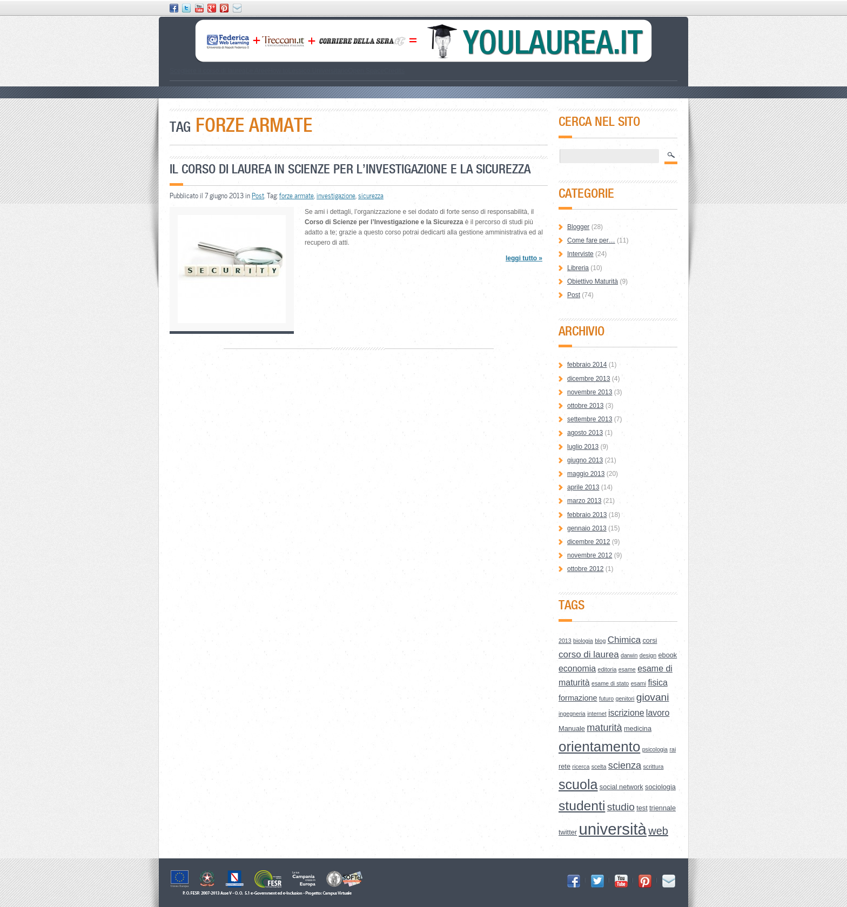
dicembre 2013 (588, 378)
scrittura (653, 766)
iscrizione (626, 712)
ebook (667, 655)
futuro (606, 698)
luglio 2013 (583, 447)
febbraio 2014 (587, 364)
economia (577, 668)
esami (638, 683)
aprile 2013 (583, 487)
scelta (599, 766)
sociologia (660, 787)
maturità (604, 727)
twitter (568, 832)
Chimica (624, 640)
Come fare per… (591, 240)
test (642, 808)
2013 (565, 640)
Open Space (366, 71)
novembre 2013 (589, 392)
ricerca (580, 766)
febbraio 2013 (587, 515)
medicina (637, 728)
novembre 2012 (589, 555)
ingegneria (572, 713)
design (648, 655)
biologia (583, 640)
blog (600, 640)
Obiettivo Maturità (592, 281)
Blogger (578, 227)
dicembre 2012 (588, 542)
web (658, 831)
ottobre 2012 (585, 569)
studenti (582, 805)
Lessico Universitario (318, 71)
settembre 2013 (589, 419)
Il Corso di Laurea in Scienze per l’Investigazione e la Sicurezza (350, 169)
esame (627, 669)
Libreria (578, 268)
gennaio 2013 (587, 528)
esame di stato (610, 683)
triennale (662, 808)
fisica (657, 682)
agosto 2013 (585, 432)
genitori (625, 698)
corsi (649, 640)
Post (258, 195)
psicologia (655, 749)
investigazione (336, 195)
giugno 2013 (585, 460)
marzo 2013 (584, 501)
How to (278, 71)
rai (672, 749)
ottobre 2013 (585, 405)
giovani (652, 697)
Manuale (572, 728)
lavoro (657, 712)
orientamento (599, 746)
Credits (394, 71)
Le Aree (257, 71)
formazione (578, 698)
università (613, 829)
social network (621, 787)
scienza (624, 765)
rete (564, 766)
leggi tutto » (524, 258)
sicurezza (371, 195)
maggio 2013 (585, 474)
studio (621, 806)
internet (597, 713)
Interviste (580, 254)
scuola (578, 784)
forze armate (296, 195)
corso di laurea (589, 654)
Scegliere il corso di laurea (208, 71)
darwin (629, 655)
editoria (607, 669)
